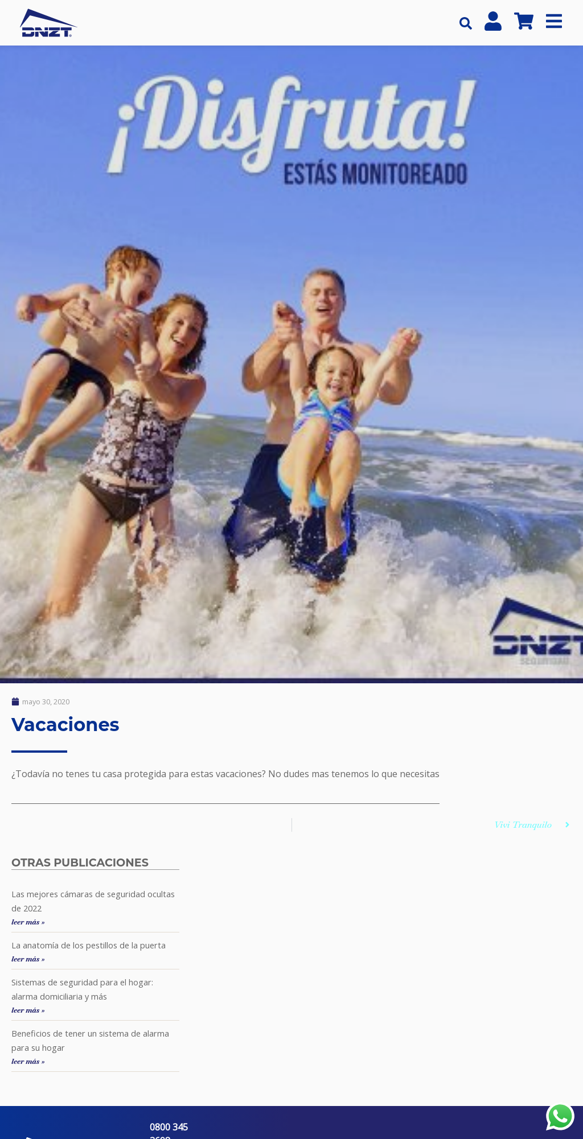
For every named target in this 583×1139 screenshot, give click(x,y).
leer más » (27, 922)
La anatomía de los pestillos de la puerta (88, 945)
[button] (465, 23)
